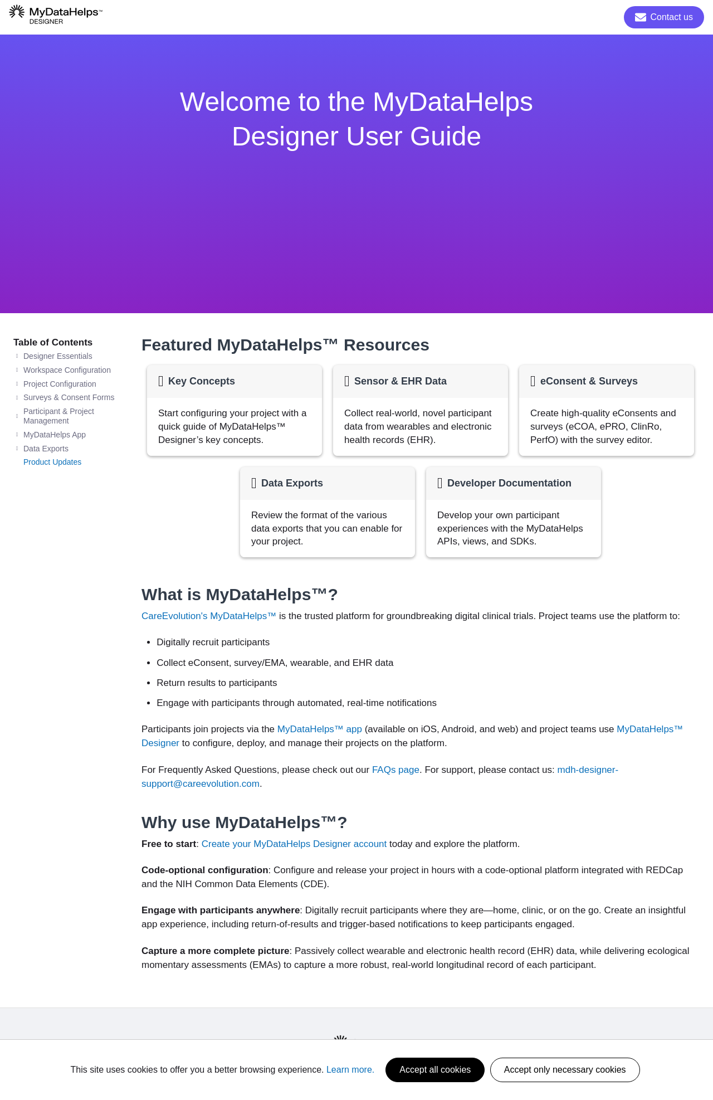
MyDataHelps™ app (319, 729)
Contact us (664, 17)
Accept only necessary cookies (565, 1069)
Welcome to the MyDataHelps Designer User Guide (356, 119)
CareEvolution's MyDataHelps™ (208, 616)
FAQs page (395, 770)
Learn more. (350, 1069)
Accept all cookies (435, 1069)
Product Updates (52, 461)
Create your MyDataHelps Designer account (294, 844)
